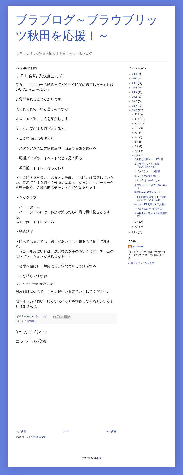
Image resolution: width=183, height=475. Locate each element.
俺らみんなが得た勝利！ (147, 176)
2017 (135, 92)
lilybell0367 (138, 246)
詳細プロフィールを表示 (141, 262)
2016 (135, 96)
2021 (135, 74)
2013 (135, 110)
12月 (138, 114)
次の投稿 (21, 431)
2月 (137, 222)
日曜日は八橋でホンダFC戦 (148, 159)
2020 (135, 78)
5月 (137, 146)
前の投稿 (111, 431)
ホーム (66, 431)
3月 (137, 155)
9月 (137, 128)
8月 (137, 132)
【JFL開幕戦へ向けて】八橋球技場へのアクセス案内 (150, 198)
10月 (138, 123)
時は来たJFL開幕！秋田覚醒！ (150, 204)
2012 (135, 232)
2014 (135, 106)
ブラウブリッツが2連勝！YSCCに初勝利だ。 (147, 165)
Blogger (98, 457)
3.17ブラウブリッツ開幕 (147, 171)
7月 (137, 137)
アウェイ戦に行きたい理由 (148, 208)
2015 (135, 101)
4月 (137, 151)
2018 (135, 87)
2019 (135, 83)
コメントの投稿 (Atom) (34, 437)
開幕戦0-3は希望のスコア (147, 192)
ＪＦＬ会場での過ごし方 (147, 180)
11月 (138, 119)
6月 (137, 141)
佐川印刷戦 (30, 321)
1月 (137, 226)
